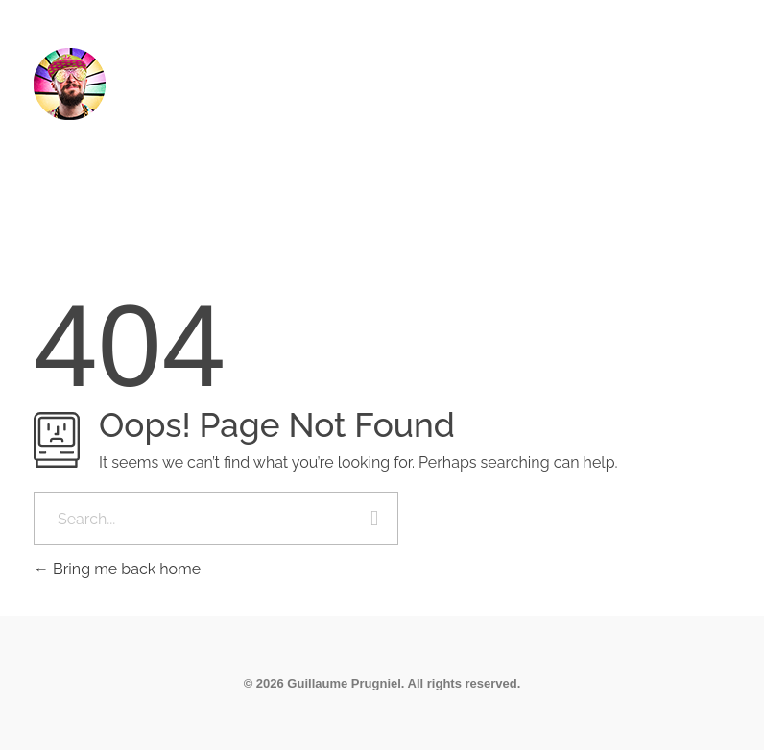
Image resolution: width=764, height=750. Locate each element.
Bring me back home (117, 569)
